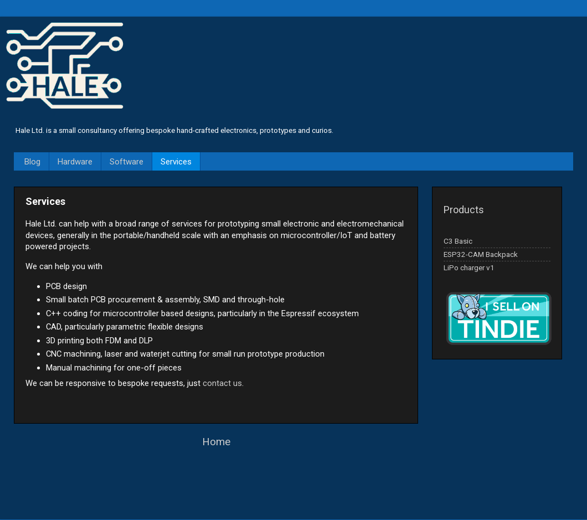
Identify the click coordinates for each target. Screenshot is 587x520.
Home (216, 441)
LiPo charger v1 (469, 267)
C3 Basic (458, 240)
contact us (222, 383)
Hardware (75, 162)
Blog (32, 162)
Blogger (313, 497)
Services (176, 162)
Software (126, 162)
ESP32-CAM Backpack (481, 254)
